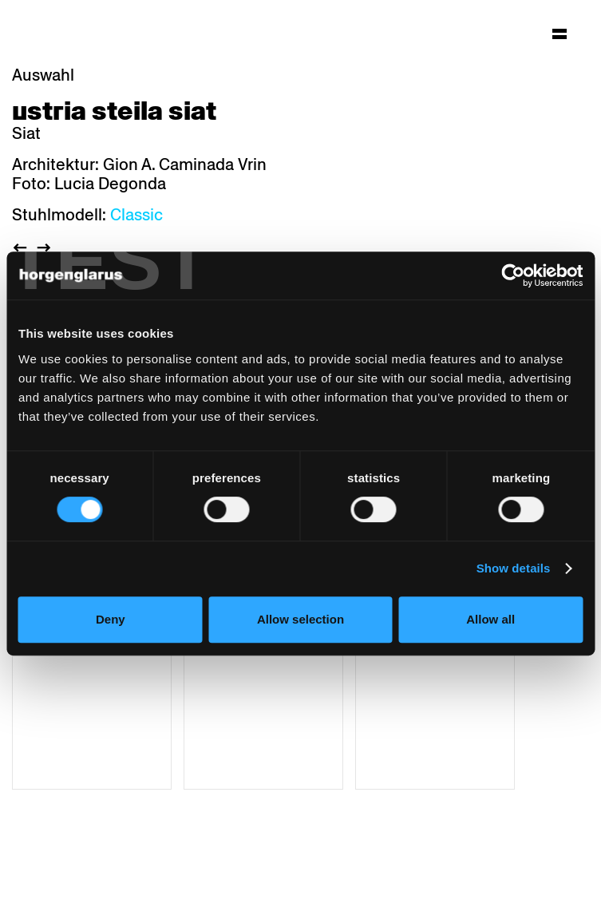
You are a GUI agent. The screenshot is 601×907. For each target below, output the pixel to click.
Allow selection (300, 619)
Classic (136, 215)
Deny (110, 619)
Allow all (490, 619)
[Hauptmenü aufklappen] (559, 33)
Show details (513, 568)
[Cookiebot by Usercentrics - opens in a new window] (513, 275)
